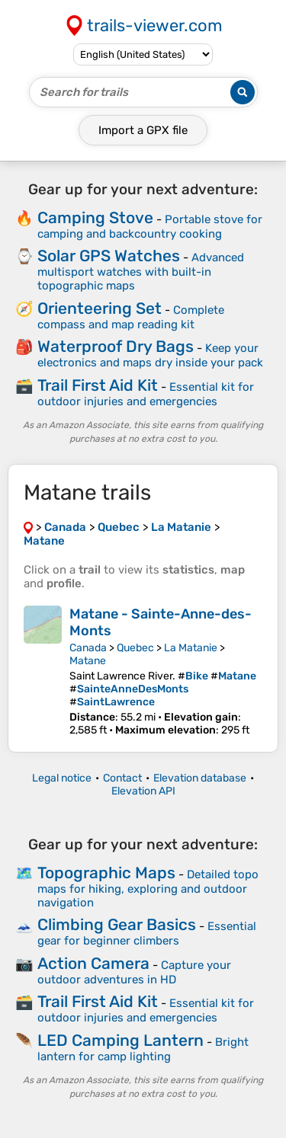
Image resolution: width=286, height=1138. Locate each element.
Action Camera (93, 963)
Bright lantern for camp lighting (143, 1049)
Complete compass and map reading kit (130, 317)
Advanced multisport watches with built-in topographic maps (140, 271)
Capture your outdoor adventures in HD (134, 972)
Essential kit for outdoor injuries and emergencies (145, 394)
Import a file (143, 130)
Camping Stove (95, 217)
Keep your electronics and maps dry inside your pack (150, 355)
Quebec (135, 647)
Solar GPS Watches (108, 255)
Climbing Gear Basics (116, 924)
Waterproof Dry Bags (115, 346)
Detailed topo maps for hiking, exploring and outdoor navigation (148, 888)
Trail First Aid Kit (97, 385)
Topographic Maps (106, 872)
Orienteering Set (99, 308)
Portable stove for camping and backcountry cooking (149, 227)
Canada (88, 647)
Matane (87, 660)
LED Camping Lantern (120, 1040)
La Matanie (190, 647)
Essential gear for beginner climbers (146, 933)
